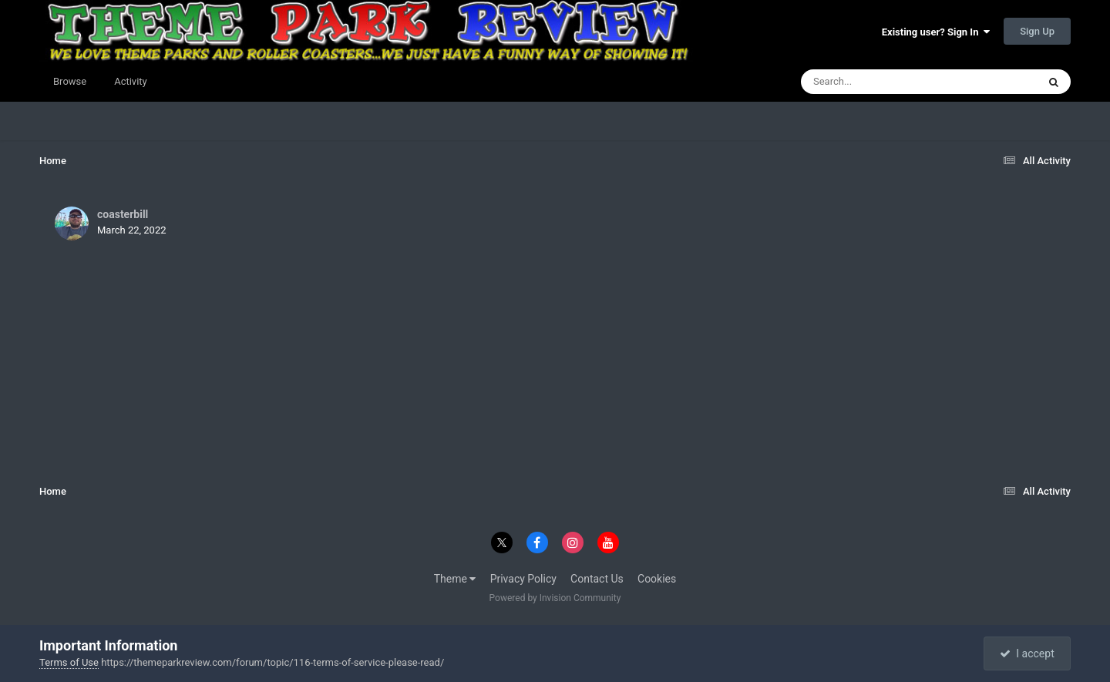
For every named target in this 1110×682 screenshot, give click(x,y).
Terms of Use (69, 662)
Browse (69, 81)
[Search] (880, 81)
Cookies (656, 579)
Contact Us (597, 579)
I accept (1027, 653)
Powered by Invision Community (555, 598)
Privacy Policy (523, 579)
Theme (455, 579)
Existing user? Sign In (936, 32)
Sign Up (1037, 31)
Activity (130, 81)
